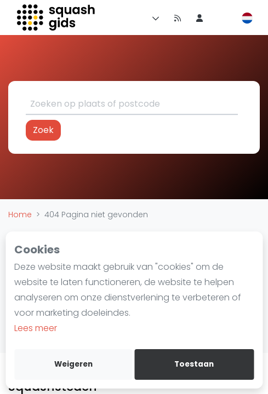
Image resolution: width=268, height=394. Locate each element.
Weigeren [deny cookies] (73, 364)
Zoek (43, 130)
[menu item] (199, 17)
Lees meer (35, 328)
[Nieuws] (178, 17)
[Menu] (153, 17)
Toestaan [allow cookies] (194, 364)
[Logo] (56, 17)
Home (20, 214)
